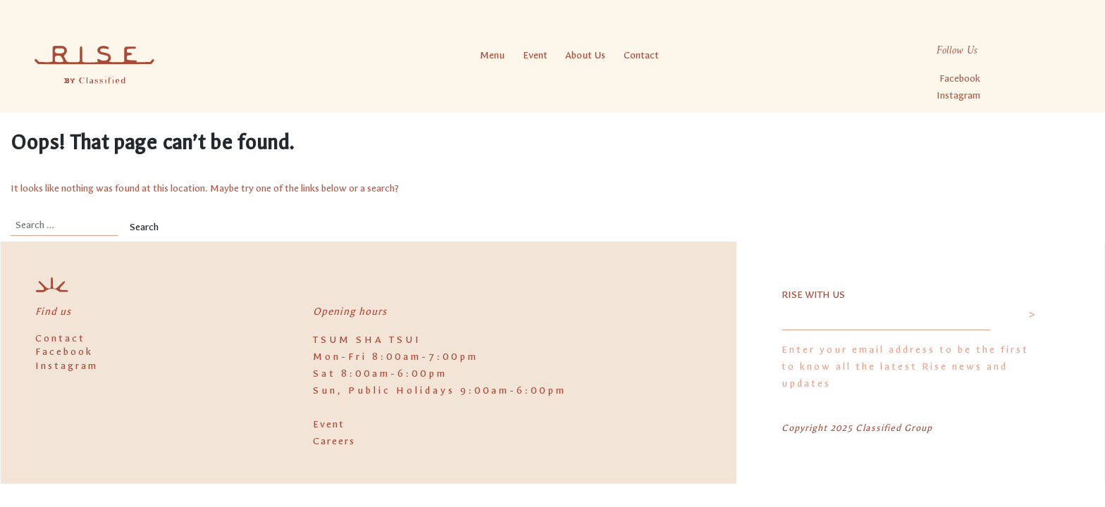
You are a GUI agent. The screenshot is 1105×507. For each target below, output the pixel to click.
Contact (641, 55)
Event (535, 55)
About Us (585, 55)
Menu (492, 55)
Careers (334, 441)
